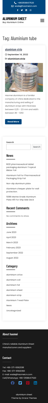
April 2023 (11, 237)
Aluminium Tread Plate (17, 300)
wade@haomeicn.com (26, 6)
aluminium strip (13, 49)
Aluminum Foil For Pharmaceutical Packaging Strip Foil (23, 177)
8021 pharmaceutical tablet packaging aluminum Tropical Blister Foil (21, 167)
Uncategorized (13, 310)
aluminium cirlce (14, 274)
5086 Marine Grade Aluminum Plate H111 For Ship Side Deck (21, 198)
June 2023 (11, 232)
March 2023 (12, 242)
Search (10, 142)
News (9, 305)
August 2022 (12, 257)
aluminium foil (13, 285)
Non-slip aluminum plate (18, 183)
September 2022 (14, 252)
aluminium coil (13, 279)
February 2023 (13, 247)
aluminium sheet (15, 18)
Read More (13, 121)
